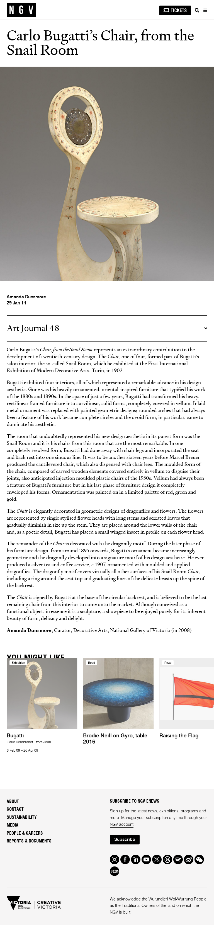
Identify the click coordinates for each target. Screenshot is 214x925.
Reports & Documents (29, 841)
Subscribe (124, 839)
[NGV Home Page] (21, 10)
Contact (15, 809)
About (13, 801)
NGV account (121, 825)
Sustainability (22, 817)
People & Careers (25, 833)
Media (12, 825)
